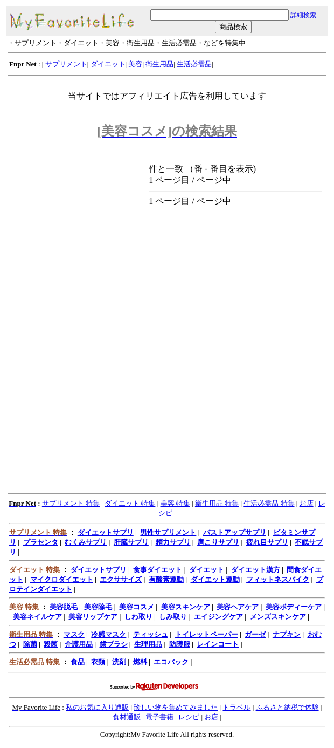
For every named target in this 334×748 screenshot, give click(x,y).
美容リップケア (92, 617)
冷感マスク (108, 634)
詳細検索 (303, 15)
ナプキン (287, 634)
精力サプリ (173, 542)
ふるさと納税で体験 (287, 707)
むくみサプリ (86, 542)
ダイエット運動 (215, 579)
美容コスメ (136, 607)
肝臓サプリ (131, 542)
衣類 (98, 662)
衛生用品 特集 (217, 503)
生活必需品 (194, 64)
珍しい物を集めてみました (176, 707)
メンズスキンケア (278, 617)
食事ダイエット (157, 570)
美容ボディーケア (294, 607)
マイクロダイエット (61, 579)
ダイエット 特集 (130, 503)
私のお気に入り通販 (97, 707)
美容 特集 (175, 503)
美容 (135, 64)
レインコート (218, 644)
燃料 (140, 662)
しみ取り (173, 617)
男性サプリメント (168, 532)
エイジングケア (218, 617)
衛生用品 (159, 64)
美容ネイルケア (37, 617)
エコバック (171, 662)
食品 (78, 662)
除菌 (30, 644)
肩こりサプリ (218, 542)
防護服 (179, 644)
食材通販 (127, 717)
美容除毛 (98, 607)
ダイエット (108, 64)
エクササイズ (121, 579)
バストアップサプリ (234, 532)
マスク (74, 634)
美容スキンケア (185, 607)
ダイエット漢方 (255, 570)
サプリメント (66, 64)
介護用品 (79, 644)
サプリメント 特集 (71, 503)
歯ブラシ (114, 644)
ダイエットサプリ (106, 532)
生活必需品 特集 (268, 503)
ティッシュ (150, 634)
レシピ (188, 717)
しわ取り (138, 617)
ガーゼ (255, 634)
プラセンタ (40, 542)
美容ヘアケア (238, 607)
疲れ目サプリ (267, 542)
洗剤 (119, 662)
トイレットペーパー (206, 634)
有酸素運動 (166, 579)
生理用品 (148, 644)
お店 (307, 503)
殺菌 (51, 644)
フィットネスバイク (277, 579)
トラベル (236, 707)
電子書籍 (159, 717)
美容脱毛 (64, 607)
